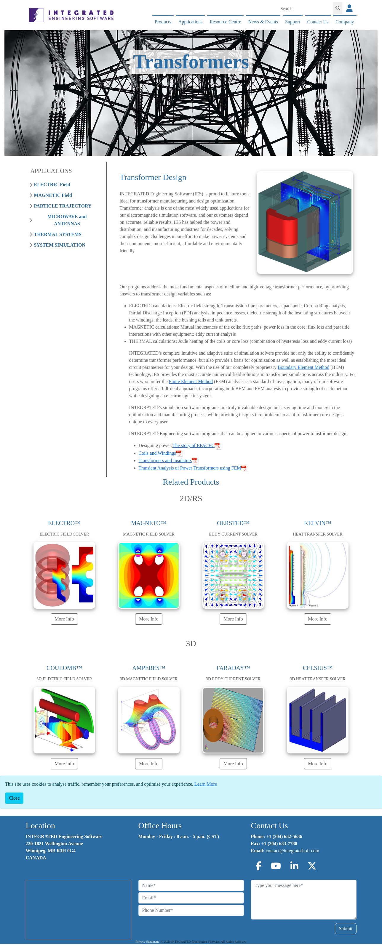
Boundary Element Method (303, 367)
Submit (345, 928)
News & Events (263, 21)
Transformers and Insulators (165, 460)
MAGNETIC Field (53, 195)
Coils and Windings (157, 453)
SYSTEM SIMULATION (60, 244)
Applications (190, 21)
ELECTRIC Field (52, 184)
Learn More (205, 784)
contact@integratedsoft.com (292, 850)
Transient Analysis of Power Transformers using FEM (190, 467)
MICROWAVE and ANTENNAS (67, 220)
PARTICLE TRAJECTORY (63, 205)
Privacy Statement (147, 941)
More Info (64, 618)
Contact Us (318, 21)
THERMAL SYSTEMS (57, 234)
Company (344, 21)
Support (292, 21)
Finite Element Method (191, 381)
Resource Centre (225, 21)
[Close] (14, 798)
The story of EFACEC (193, 445)
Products (163, 21)
